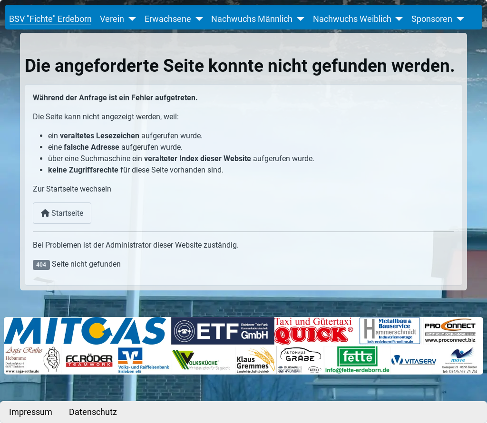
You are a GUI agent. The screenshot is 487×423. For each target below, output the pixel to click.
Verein (112, 19)
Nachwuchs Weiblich (352, 19)
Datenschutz (93, 412)
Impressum (30, 412)
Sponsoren (431, 19)
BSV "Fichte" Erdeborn (50, 19)
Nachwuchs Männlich (251, 19)
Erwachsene (168, 19)
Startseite (62, 213)
